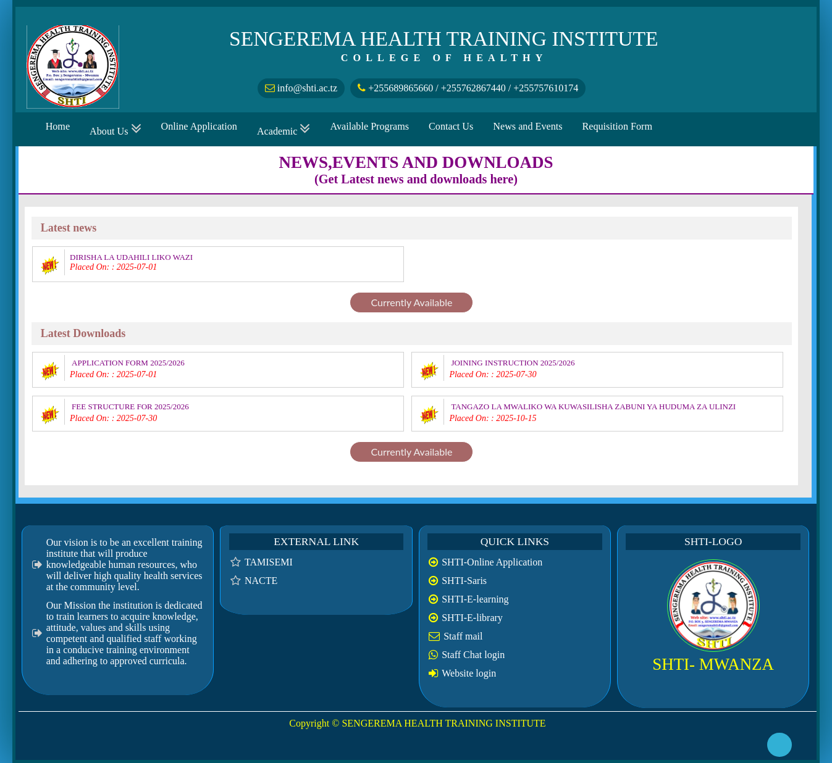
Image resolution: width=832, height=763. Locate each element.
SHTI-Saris (464, 580)
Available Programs (369, 126)
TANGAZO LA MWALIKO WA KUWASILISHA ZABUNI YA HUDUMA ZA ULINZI (593, 406)
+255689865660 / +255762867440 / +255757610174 (468, 88)
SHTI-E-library (472, 617)
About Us (115, 129)
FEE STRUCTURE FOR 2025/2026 (130, 406)
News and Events (527, 126)
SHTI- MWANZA (713, 664)
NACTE (261, 580)
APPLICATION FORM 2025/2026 (128, 362)
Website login (469, 673)
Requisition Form (617, 126)
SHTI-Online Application (492, 562)
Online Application (199, 126)
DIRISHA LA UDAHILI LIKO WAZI (131, 257)
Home (58, 126)
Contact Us (451, 126)
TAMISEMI (269, 562)
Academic (284, 129)
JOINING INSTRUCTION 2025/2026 (512, 362)
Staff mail (462, 636)
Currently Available (411, 302)
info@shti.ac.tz (301, 88)
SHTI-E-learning (475, 599)
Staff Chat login (473, 654)
